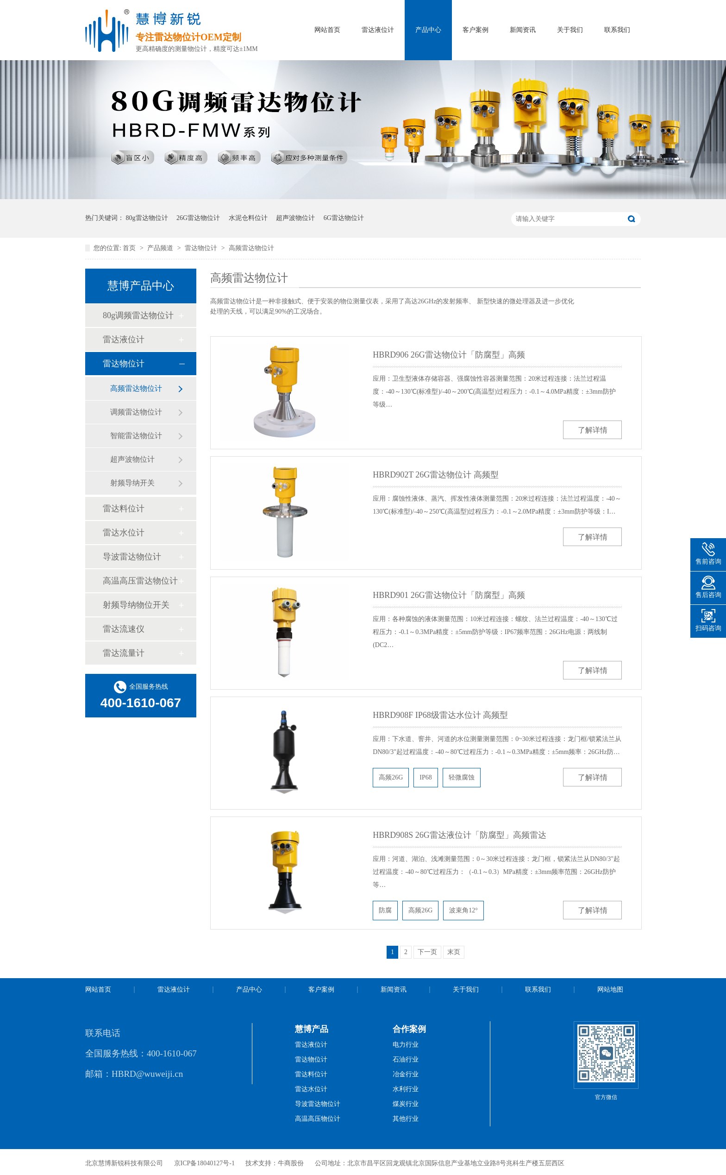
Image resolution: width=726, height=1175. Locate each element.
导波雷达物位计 (132, 556)
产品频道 (161, 248)
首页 (130, 248)
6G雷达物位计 (344, 217)
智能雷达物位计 (136, 436)
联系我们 (617, 29)
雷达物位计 (202, 248)
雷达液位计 (378, 29)
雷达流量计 (123, 653)
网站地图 (610, 989)
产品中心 (428, 29)
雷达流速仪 (123, 629)
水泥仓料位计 (248, 217)
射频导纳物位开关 (136, 604)
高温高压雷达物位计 (140, 580)
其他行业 (406, 1118)
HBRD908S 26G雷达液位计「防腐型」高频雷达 (459, 835)
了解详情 (592, 430)
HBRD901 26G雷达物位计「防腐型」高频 (449, 595)
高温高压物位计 (317, 1118)
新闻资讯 (523, 29)
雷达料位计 (123, 508)
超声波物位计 (295, 217)
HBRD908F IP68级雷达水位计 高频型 (440, 715)
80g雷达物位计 (147, 217)
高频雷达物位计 (251, 248)
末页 (453, 952)
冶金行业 (406, 1074)
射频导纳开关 (132, 483)
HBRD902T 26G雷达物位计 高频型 (436, 474)
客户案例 (475, 29)
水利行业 (406, 1089)
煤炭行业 (406, 1103)
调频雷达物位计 (136, 412)
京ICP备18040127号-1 (204, 1163)
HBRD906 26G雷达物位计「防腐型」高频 (449, 354)
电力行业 (406, 1044)
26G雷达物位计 (198, 217)
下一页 (427, 952)
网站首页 (327, 29)
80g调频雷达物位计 (138, 315)
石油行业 (406, 1059)
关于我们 (570, 29)
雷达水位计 (123, 532)
